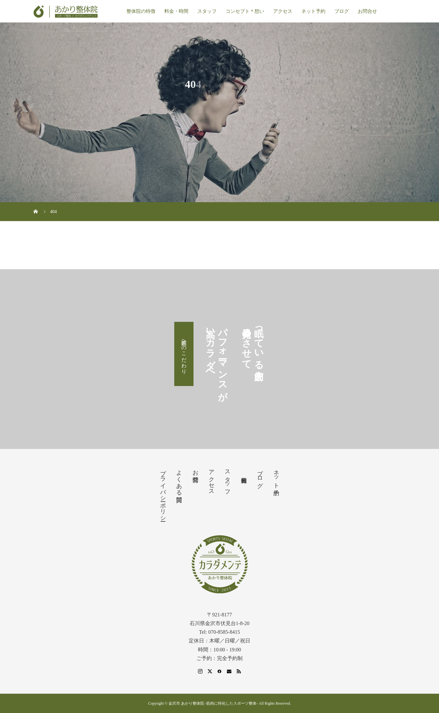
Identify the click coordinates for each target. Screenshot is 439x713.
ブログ (341, 11)
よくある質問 (179, 479)
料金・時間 (176, 11)
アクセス (282, 11)
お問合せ (367, 11)
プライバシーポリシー (163, 492)
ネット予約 (313, 11)
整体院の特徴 (140, 11)
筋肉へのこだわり (184, 354)
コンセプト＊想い (245, 11)
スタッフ (207, 11)
